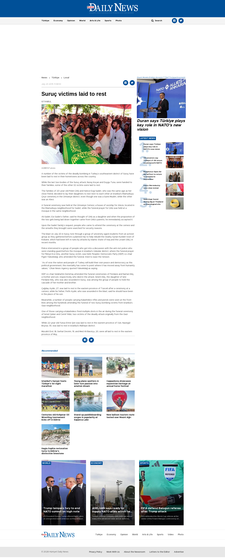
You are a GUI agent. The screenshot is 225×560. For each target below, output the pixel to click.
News (44, 78)
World (82, 21)
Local (66, 78)
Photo (119, 21)
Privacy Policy (95, 552)
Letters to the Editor (159, 552)
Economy (58, 21)
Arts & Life (95, 21)
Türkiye (45, 21)
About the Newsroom (134, 552)
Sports (108, 21)
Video (171, 535)
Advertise (179, 552)
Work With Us (113, 552)
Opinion (71, 21)
